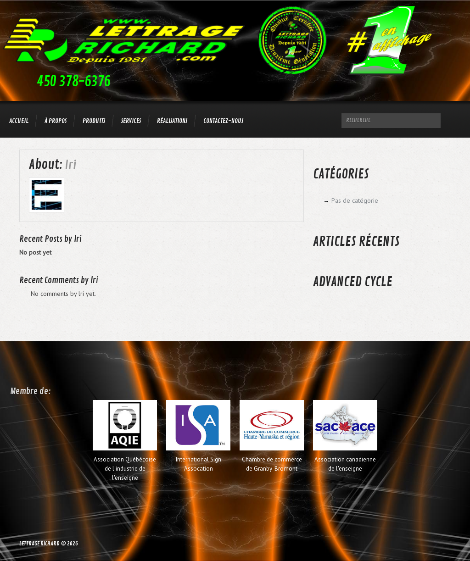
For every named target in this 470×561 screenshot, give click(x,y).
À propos (56, 121)
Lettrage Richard (39, 543)
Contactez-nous (223, 121)
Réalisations (172, 121)
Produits (94, 121)
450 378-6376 (73, 81)
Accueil (18, 121)
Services (131, 121)
